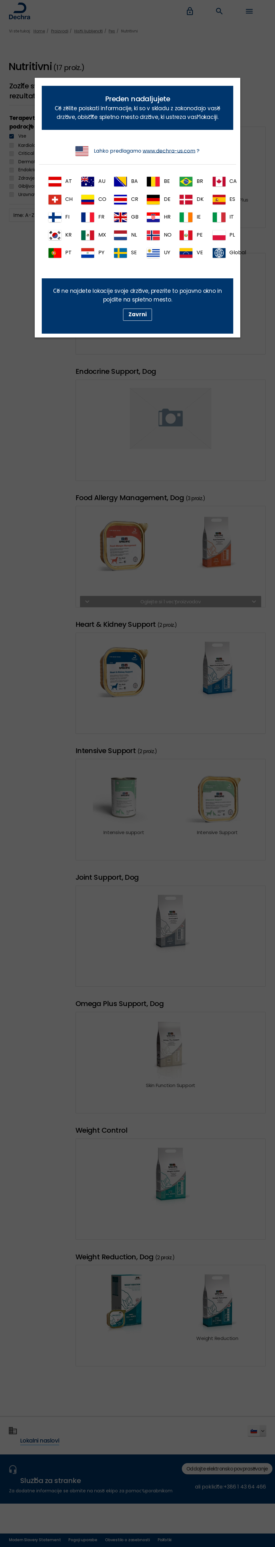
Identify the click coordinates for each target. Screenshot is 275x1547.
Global (223, 253)
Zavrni (138, 314)
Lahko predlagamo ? (137, 151)
